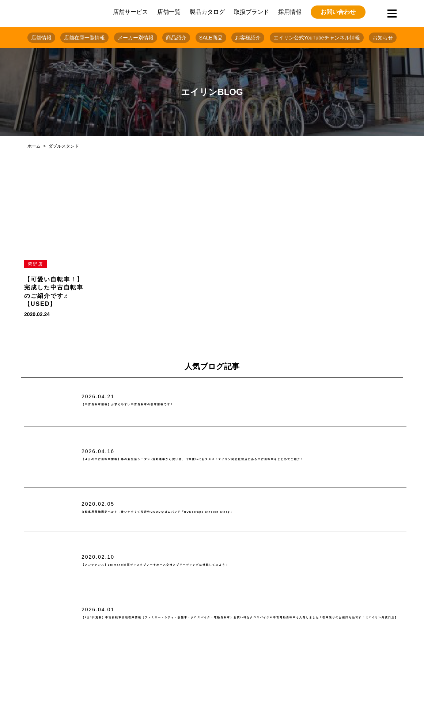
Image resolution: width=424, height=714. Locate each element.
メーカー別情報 (136, 38)
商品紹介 (176, 38)
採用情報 (290, 12)
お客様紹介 (248, 38)
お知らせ (382, 38)
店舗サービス (130, 12)
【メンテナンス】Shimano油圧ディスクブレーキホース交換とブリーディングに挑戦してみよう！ (228, 565)
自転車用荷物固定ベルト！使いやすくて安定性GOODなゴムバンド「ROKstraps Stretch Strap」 (230, 512)
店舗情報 (41, 38)
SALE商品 (211, 38)
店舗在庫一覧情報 (84, 38)
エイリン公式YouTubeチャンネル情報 (316, 38)
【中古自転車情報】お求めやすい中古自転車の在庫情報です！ (174, 405)
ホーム (34, 146)
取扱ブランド (251, 12)
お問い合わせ (338, 12)
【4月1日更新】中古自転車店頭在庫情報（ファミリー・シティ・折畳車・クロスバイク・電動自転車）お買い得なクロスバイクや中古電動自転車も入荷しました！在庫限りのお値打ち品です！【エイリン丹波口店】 (243, 618)
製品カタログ (207, 12)
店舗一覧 (169, 12)
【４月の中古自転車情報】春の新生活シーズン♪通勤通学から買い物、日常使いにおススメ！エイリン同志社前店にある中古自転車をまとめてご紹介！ (241, 459)
